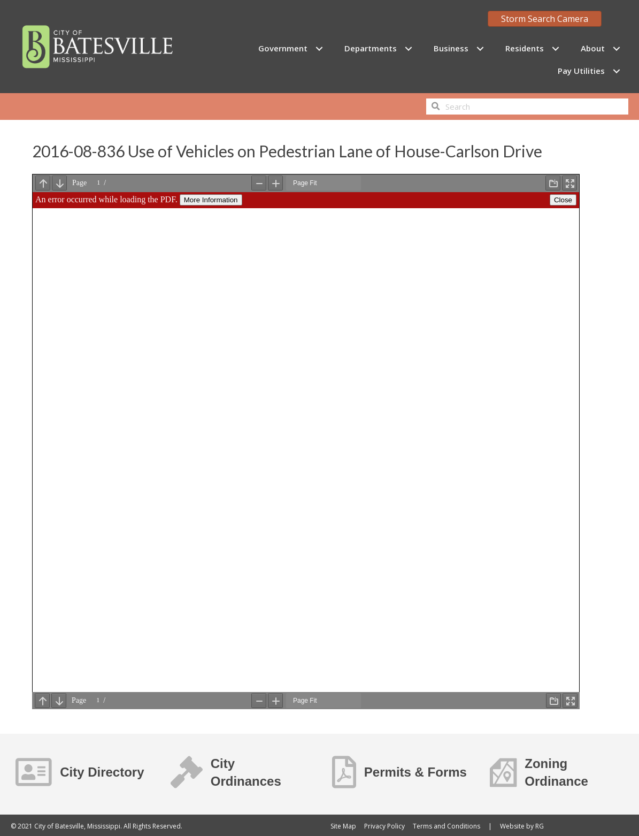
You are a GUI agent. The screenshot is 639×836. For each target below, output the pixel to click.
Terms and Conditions (446, 826)
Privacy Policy (384, 826)
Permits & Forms (415, 772)
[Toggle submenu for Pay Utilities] (616, 71)
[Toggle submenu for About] (616, 48)
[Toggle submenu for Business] (480, 48)
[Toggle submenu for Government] (319, 48)
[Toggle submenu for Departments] (408, 48)
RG (539, 826)
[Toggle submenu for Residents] (555, 48)
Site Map (343, 826)
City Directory (102, 772)
